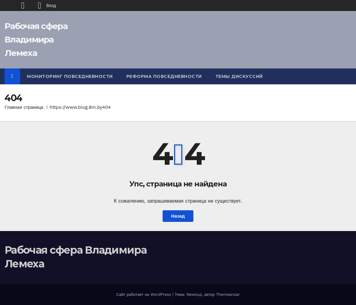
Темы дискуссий (239, 76)
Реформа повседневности (164, 76)
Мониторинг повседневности (70, 76)
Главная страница (24, 107)
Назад (178, 216)
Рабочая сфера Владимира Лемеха (36, 39)
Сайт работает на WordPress (144, 294)
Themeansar (228, 294)
